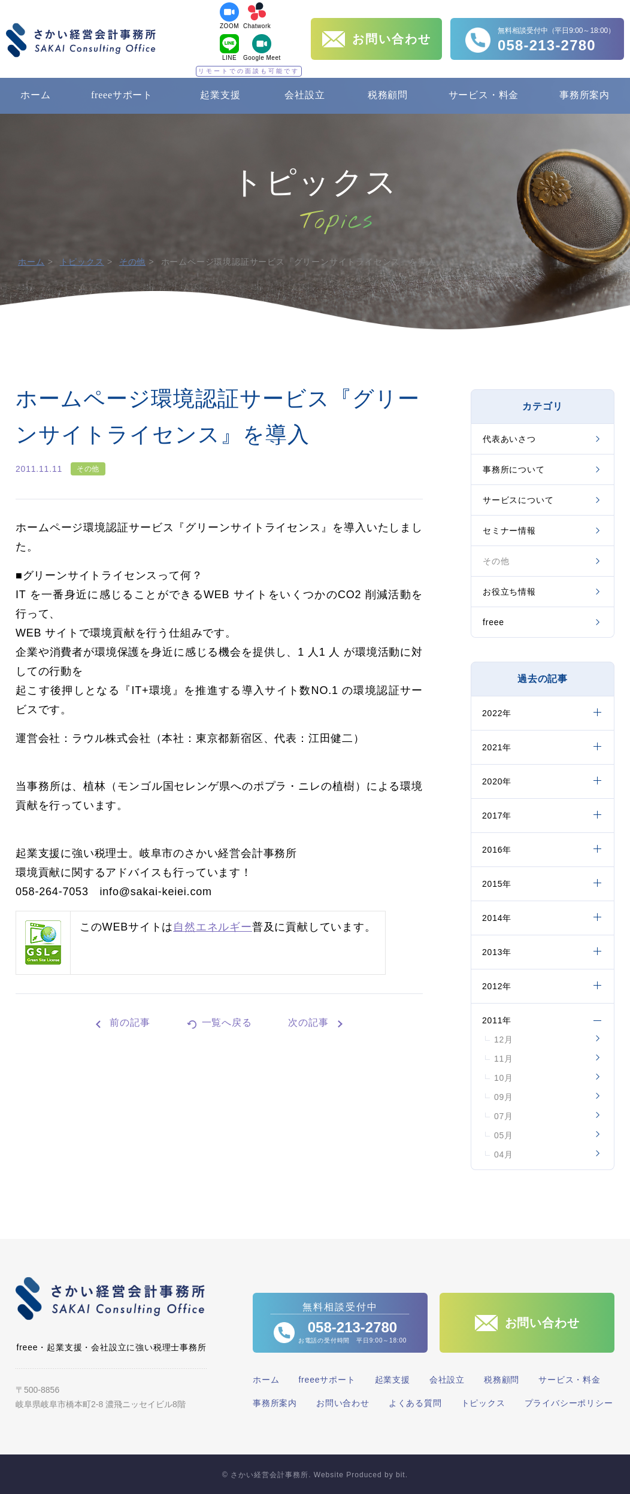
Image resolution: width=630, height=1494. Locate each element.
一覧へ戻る (227, 1022)
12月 (503, 1039)
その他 (132, 261)
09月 (503, 1097)
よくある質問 (415, 1403)
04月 (503, 1154)
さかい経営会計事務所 (81, 40)
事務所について (514, 469)
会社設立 (304, 95)
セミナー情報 (509, 530)
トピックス (82, 261)
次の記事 (308, 1022)
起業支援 (220, 95)
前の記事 (130, 1022)
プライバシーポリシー (569, 1403)
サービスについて (518, 500)
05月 (503, 1135)
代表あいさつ (509, 439)
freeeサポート (122, 95)
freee (493, 622)
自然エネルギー (212, 927)
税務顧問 (388, 95)
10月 (503, 1078)
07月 (503, 1116)
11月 (503, 1058)
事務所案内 (584, 95)
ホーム (35, 95)
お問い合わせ (342, 1403)
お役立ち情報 (509, 591)
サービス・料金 (484, 95)
